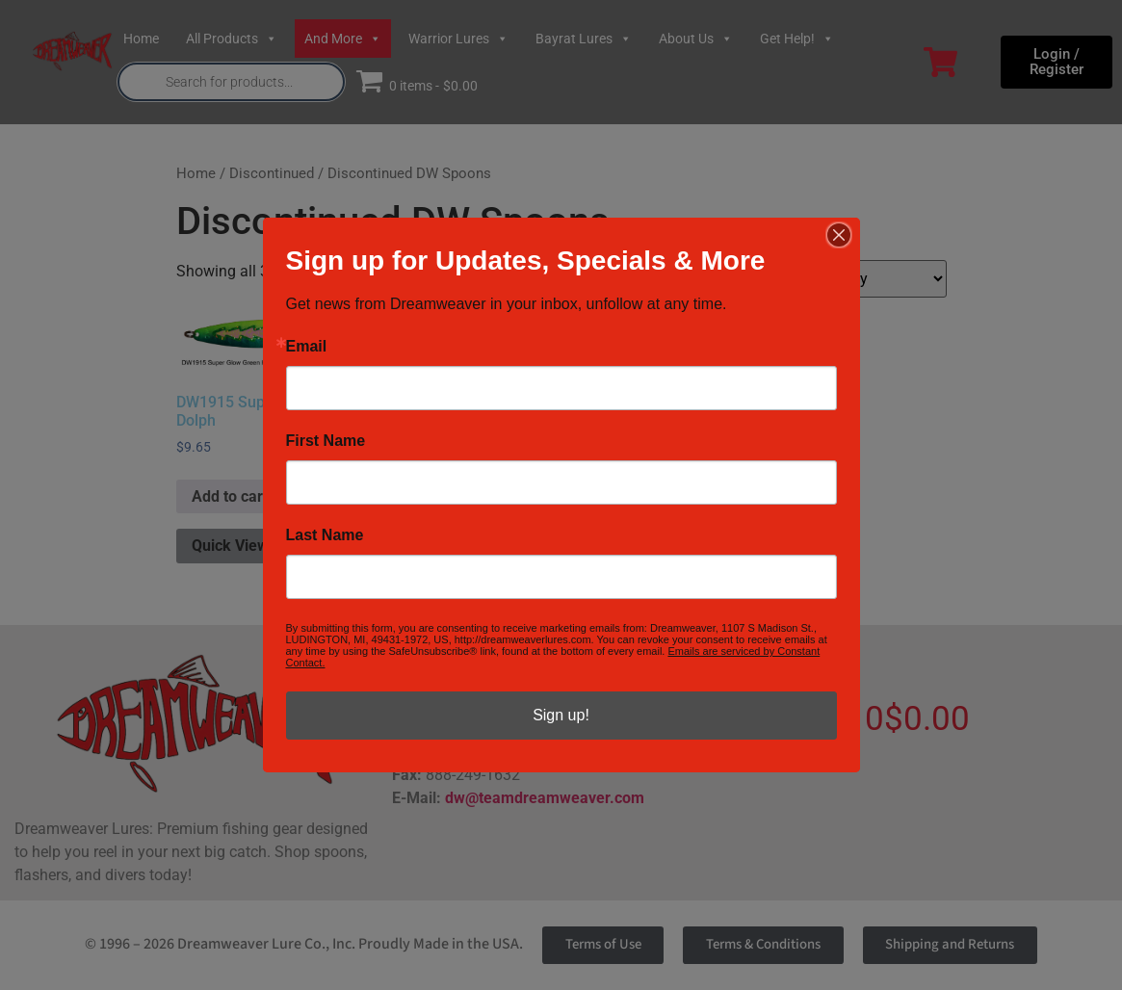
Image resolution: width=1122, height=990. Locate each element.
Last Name (325, 535)
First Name (326, 441)
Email (306, 346)
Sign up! (561, 715)
